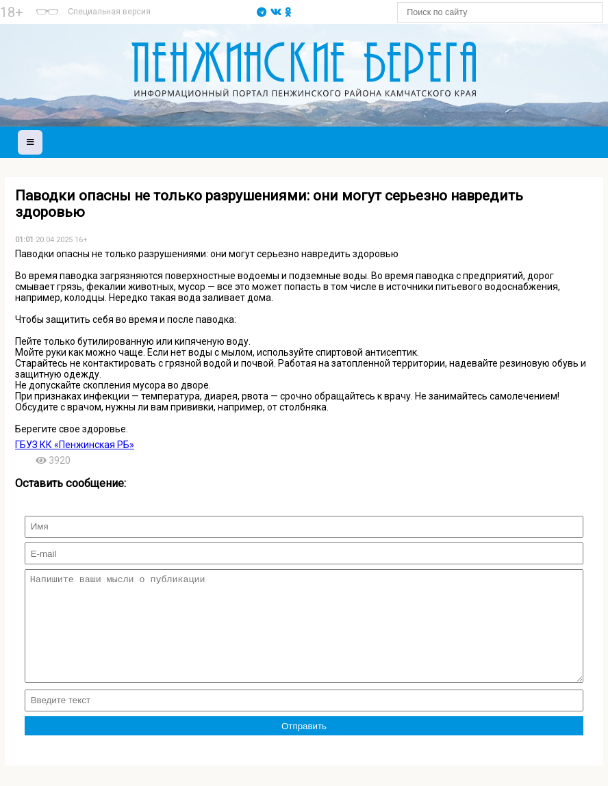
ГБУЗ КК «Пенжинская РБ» (74, 444)
